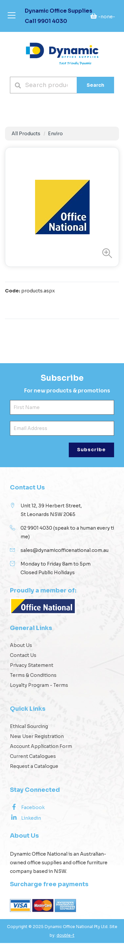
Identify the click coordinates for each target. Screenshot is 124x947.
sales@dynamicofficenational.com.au (64, 554)
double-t (65, 939)
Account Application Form (41, 750)
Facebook (27, 811)
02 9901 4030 (36, 532)
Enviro (55, 134)
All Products (26, 134)
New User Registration (37, 740)
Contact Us (23, 659)
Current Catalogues (33, 760)
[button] (105, 253)
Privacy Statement (31, 669)
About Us (21, 649)
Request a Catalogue (34, 770)
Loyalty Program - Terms (39, 689)
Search (95, 85)
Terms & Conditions (33, 679)
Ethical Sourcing (29, 730)
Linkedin (25, 821)
